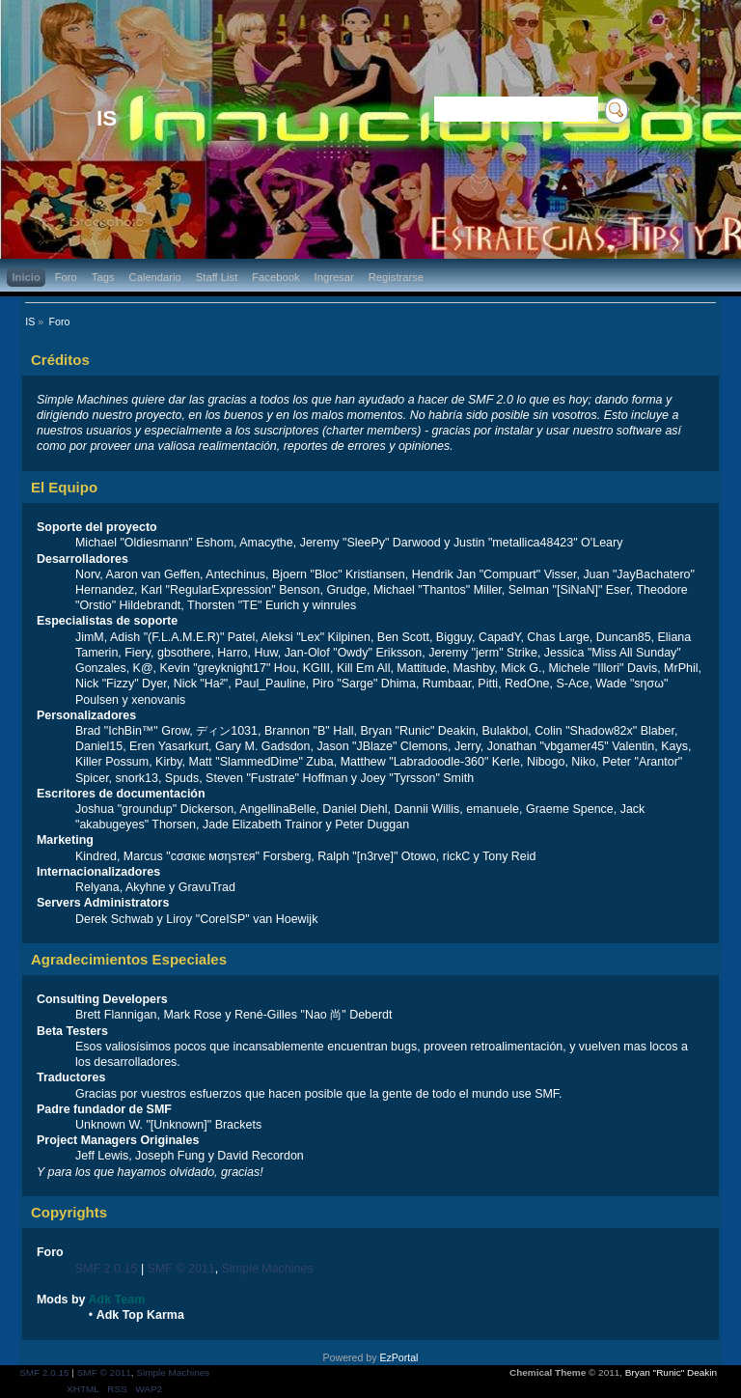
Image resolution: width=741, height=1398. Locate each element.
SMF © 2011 (181, 1268)
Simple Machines (268, 1268)
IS (106, 118)
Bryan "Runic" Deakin (671, 1372)
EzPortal (398, 1357)
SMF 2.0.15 (106, 1268)
